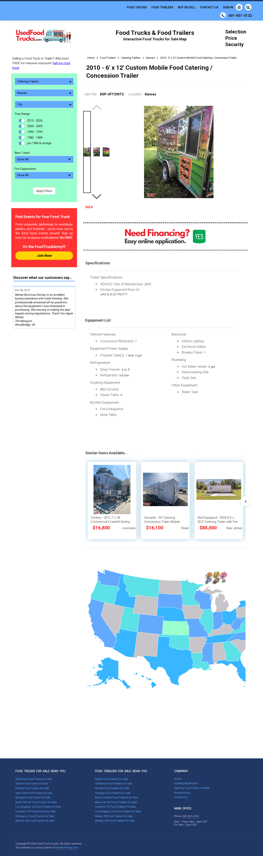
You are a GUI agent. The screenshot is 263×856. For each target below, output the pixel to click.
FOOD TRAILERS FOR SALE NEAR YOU (121, 771)
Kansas (44, 93)
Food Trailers (162, 7)
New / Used (22, 152)
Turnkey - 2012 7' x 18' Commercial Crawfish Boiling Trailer (110, 522)
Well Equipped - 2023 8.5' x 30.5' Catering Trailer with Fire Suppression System (217, 522)
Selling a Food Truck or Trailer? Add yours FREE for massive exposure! (41, 63)
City (44, 104)
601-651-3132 (191, 816)
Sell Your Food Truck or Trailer (192, 788)
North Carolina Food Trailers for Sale (116, 797)
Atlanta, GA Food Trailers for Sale (114, 820)
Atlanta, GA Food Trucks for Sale (34, 820)
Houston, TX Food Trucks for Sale (35, 811)
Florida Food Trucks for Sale (32, 788)
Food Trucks (137, 7)
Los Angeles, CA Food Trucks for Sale (38, 806)
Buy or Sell (186, 7)
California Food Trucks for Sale (33, 779)
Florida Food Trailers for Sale (112, 788)
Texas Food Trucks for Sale (31, 783)
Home (177, 778)
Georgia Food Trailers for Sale (112, 792)
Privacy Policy (182, 792)
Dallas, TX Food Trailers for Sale (114, 816)
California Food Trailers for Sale (113, 783)
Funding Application (186, 783)
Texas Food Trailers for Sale (111, 779)
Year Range (22, 113)
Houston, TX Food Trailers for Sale (115, 806)
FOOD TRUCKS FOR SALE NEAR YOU (40, 771)
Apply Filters (44, 191)
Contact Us (209, 7)
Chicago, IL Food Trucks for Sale (34, 816)
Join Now (44, 255)
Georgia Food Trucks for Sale (32, 797)
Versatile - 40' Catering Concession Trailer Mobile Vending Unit (162, 522)
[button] (96, 196)
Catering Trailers (44, 81)
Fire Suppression (25, 168)
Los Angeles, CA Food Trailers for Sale (118, 811)
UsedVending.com (67, 847)
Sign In (232, 7)
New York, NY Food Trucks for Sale (36, 802)
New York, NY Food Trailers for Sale (116, 802)
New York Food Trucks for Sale (33, 792)
